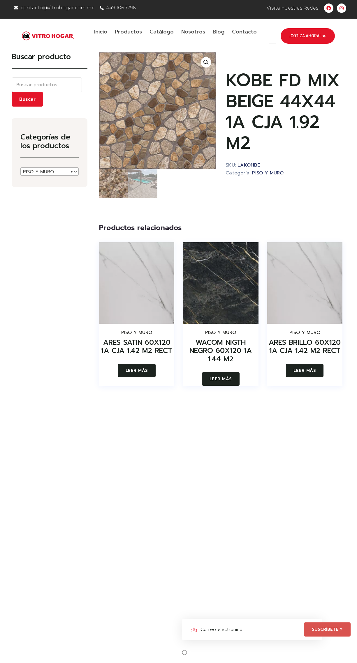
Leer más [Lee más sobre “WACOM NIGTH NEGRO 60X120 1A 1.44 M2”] (221, 379)
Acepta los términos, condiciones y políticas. (245, 652)
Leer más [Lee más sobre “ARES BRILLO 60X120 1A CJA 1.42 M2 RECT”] (304, 370)
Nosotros (193, 32)
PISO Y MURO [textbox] (48, 172)
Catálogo (162, 32)
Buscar (27, 99)
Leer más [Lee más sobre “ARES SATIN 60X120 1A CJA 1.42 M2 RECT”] (137, 370)
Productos (128, 32)
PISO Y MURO (268, 172)
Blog (218, 32)
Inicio (100, 32)
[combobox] (49, 171)
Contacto (244, 32)
